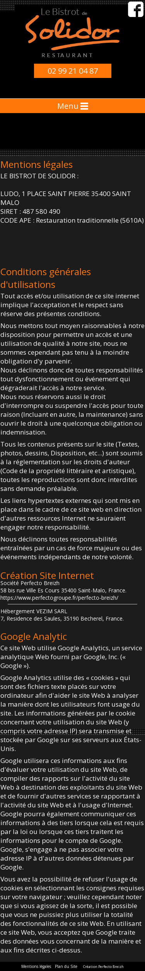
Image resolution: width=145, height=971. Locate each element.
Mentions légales (36, 966)
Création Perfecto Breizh (103, 966)
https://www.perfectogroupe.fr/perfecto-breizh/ (59, 597)
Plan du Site (66, 966)
